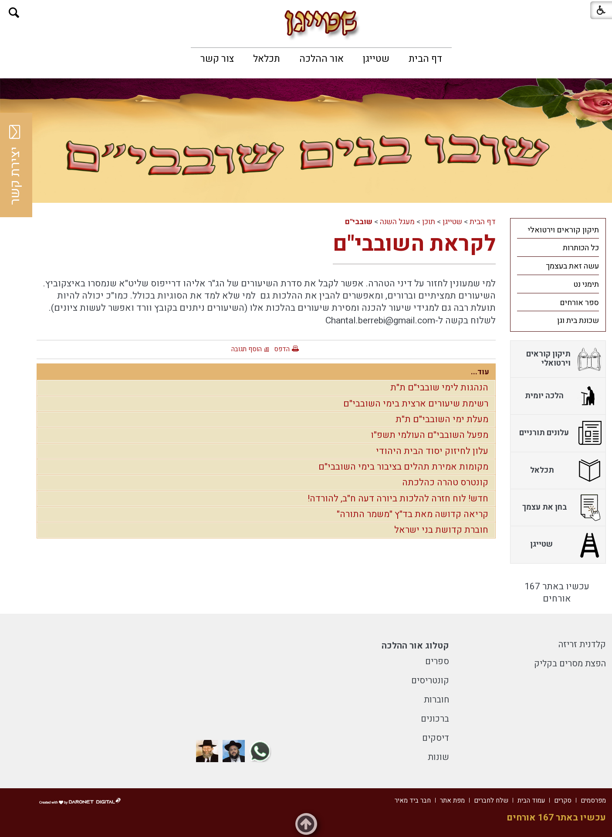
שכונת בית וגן (578, 320)
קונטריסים (430, 680)
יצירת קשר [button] (15, 165)
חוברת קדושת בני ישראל (441, 530)
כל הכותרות (581, 248)
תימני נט (586, 284)
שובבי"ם (358, 221)
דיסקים (435, 738)
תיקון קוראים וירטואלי (563, 230)
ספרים (437, 661)
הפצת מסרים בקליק (570, 663)
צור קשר (217, 59)
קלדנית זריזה (582, 644)
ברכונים (435, 719)
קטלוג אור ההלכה (415, 645)
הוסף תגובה (246, 349)
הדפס (282, 349)
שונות (438, 757)
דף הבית (425, 59)
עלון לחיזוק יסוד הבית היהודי (432, 451)
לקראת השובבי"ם (414, 244)
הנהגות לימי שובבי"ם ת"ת (439, 387)
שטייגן (376, 59)
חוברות (436, 699)
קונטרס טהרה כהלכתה (445, 482)
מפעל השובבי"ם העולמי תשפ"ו (429, 435)
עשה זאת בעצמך (572, 266)
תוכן (428, 221)
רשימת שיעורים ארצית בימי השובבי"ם (415, 403)
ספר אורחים (579, 303)
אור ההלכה (321, 59)
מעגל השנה (397, 221)
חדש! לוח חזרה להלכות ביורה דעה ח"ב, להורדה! (398, 498)
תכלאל (266, 59)
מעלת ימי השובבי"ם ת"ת (442, 419)
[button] (14, 12)
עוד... (480, 371)
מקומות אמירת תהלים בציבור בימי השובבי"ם (403, 467)
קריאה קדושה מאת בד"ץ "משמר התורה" (412, 514)
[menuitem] (425, 59)
